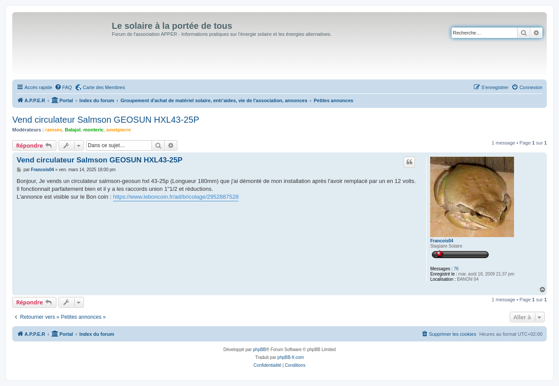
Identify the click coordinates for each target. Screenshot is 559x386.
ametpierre (118, 129)
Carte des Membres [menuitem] (104, 87)
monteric (93, 129)
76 (456, 268)
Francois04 (441, 240)
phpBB (259, 349)
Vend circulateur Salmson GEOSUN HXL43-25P (105, 119)
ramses (53, 129)
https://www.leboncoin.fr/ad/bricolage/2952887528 (176, 196)
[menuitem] (63, 87)
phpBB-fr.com (290, 357)
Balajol (72, 129)
